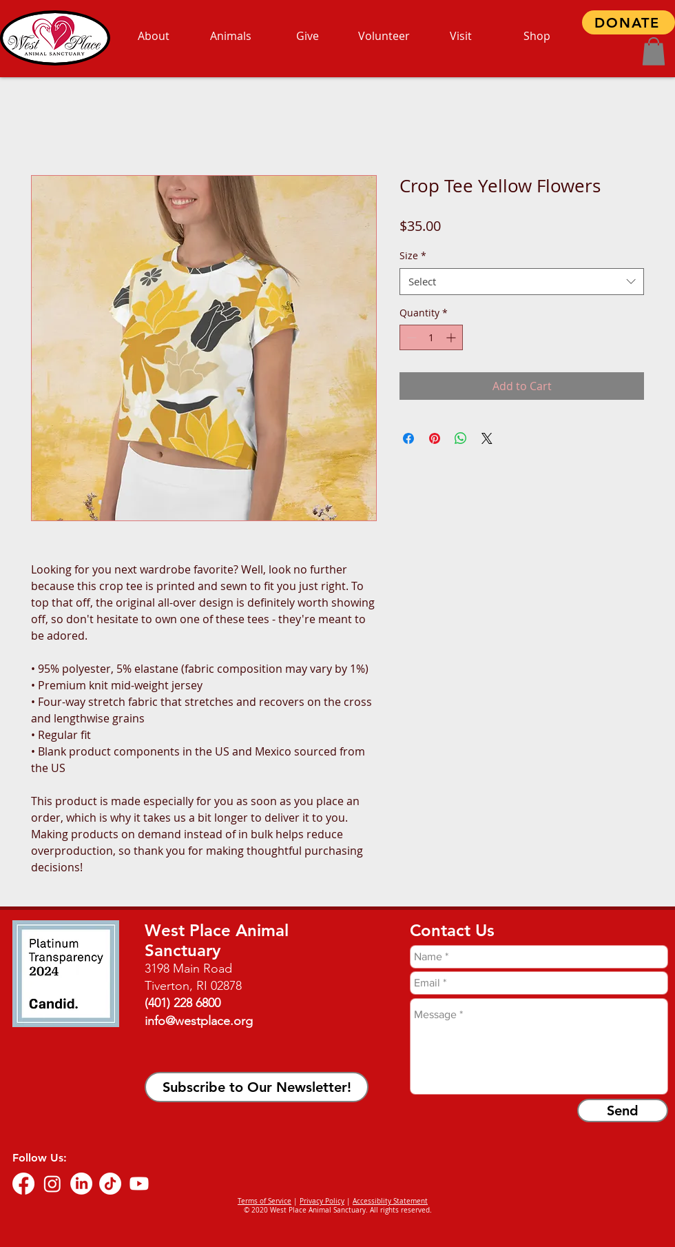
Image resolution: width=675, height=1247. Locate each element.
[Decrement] (410, 337)
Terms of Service (264, 1201)
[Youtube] (139, 1184)
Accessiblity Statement (390, 1201)
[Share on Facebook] (408, 438)
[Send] (622, 1110)
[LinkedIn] (81, 1184)
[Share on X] (487, 438)
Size (412, 255)
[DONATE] (628, 22)
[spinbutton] (431, 337)
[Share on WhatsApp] (461, 438)
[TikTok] (110, 1184)
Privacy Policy (322, 1201)
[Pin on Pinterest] (434, 438)
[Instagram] (52, 1184)
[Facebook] (23, 1184)
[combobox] (521, 281)
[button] (653, 51)
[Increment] (452, 337)
